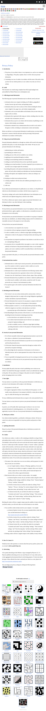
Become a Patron (38, 28)
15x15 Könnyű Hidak (6, 35)
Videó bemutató (5, 26)
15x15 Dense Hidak (19, 37)
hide (29, 578)
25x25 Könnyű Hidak (6, 39)
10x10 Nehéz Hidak (6, 33)
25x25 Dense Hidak (19, 40)
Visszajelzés (34, 30)
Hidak (3, 6)
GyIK (43, 30)
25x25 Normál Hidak (19, 39)
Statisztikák (38, 33)
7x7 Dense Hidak (18, 30)
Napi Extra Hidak (5, 42)
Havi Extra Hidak (5, 44)
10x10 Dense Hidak (19, 33)
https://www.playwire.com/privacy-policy (12, 561)
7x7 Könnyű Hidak (6, 28)
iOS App (38, 38)
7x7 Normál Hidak (19, 28)
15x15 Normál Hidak (19, 35)
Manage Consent (7, 567)
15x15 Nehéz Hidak (6, 37)
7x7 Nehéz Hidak (5, 30)
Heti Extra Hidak (18, 42)
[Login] (2, 2)
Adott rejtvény (39, 30)
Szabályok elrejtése (42, 26)
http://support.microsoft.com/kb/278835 (17, 514)
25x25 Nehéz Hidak (6, 40)
